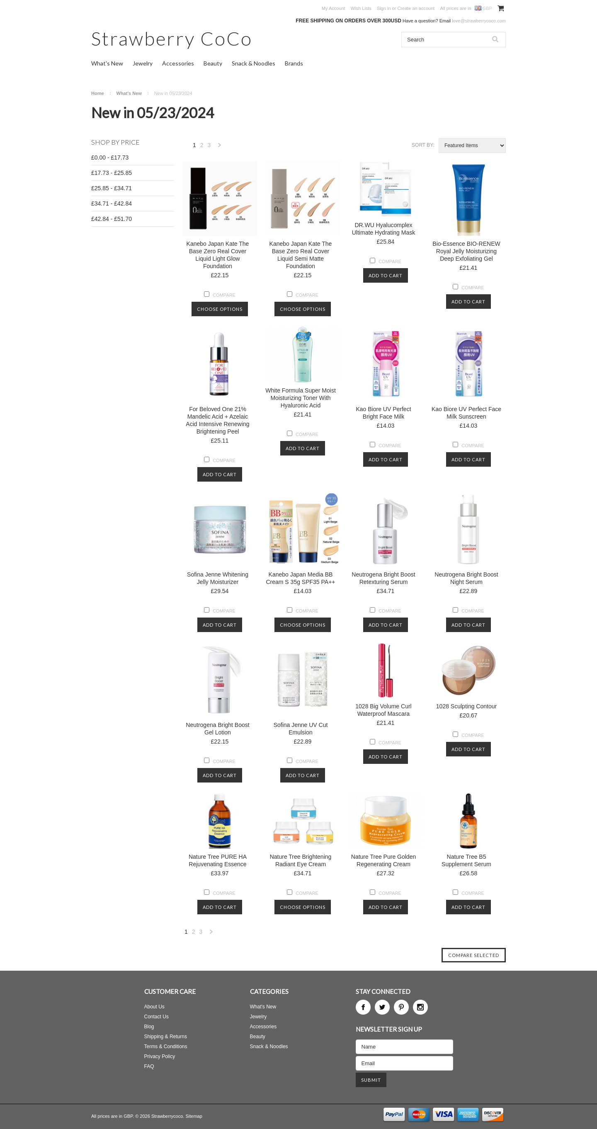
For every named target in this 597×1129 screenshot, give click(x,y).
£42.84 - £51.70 (111, 219)
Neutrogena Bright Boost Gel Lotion (217, 729)
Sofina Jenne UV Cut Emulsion (301, 729)
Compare (224, 295)
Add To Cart (386, 275)
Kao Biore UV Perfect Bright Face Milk (383, 413)
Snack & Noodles (253, 63)
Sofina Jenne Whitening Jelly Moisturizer (217, 578)
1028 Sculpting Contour (466, 706)
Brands (294, 63)
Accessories (178, 63)
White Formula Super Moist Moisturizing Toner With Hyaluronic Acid (300, 398)
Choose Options (220, 309)
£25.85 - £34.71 (111, 188)
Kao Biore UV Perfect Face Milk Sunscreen (466, 413)
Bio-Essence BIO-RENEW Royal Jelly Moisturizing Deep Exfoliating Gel (466, 251)
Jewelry (143, 63)
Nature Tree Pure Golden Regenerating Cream (383, 860)
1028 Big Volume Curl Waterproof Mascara (383, 710)
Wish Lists (361, 8)
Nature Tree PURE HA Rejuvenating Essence (218, 860)
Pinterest (401, 1007)
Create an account (415, 8)
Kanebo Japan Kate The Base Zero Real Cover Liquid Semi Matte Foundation (300, 254)
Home (97, 93)
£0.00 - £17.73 (110, 157)
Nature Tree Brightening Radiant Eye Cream (301, 860)
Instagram (420, 1007)
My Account (333, 8)
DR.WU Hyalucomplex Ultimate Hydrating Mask (383, 229)
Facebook (363, 1007)
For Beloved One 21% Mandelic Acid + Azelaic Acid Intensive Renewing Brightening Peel (217, 420)
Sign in (384, 8)
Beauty (213, 63)
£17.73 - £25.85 (111, 173)
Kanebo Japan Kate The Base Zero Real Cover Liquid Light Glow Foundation (218, 254)
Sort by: (423, 145)
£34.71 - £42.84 (111, 203)
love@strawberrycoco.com (479, 20)
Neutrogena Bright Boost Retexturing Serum (383, 578)
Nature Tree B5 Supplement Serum (466, 860)
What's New (107, 63)
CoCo (171, 38)
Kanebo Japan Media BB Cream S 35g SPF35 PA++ (300, 578)
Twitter (382, 1007)
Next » (220, 147)
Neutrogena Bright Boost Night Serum (466, 578)
